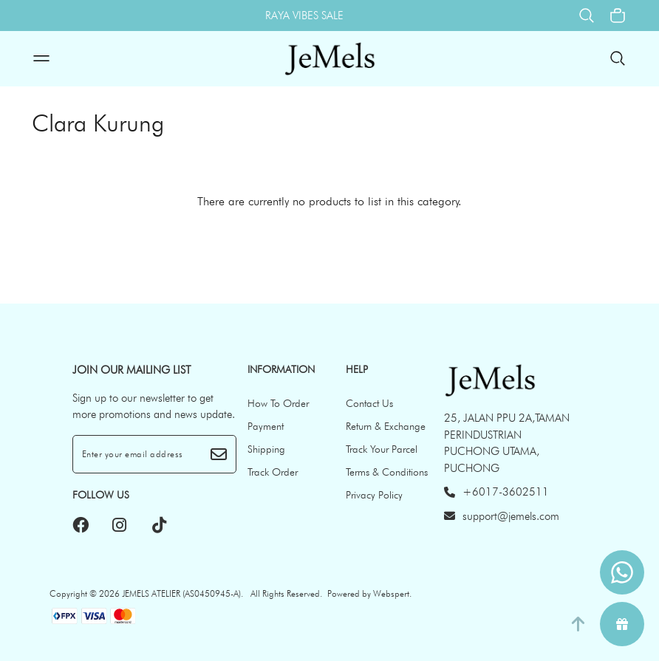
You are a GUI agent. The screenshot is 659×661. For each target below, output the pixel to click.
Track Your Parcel (381, 449)
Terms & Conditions (387, 472)
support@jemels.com (501, 516)
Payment (265, 426)
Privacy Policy (374, 495)
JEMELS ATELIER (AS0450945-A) (181, 593)
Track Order (272, 472)
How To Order (278, 403)
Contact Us (369, 403)
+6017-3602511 (496, 492)
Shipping (266, 449)
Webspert (391, 593)
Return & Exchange (386, 426)
